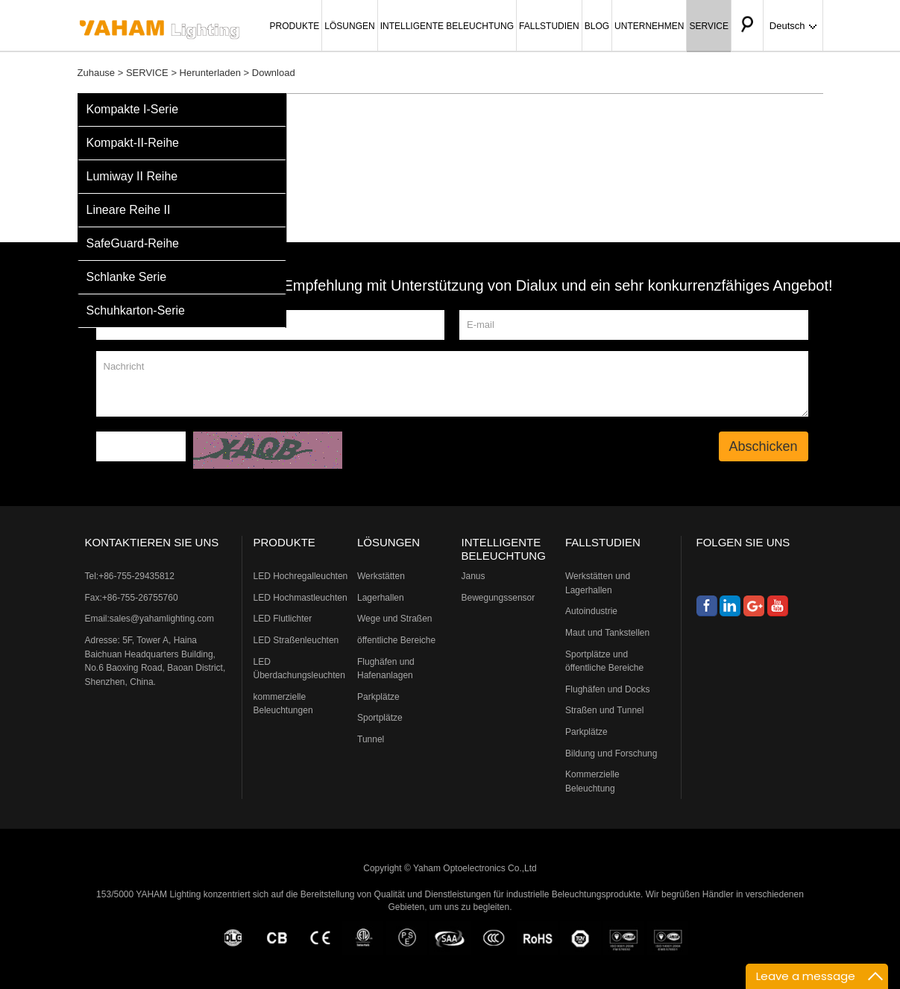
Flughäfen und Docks (607, 689)
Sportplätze (380, 717)
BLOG (597, 26)
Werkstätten (381, 576)
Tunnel (370, 739)
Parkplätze (378, 697)
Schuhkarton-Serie (136, 310)
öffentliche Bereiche (396, 640)
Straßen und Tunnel (604, 710)
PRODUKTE (295, 26)
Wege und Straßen (394, 618)
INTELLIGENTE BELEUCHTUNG (447, 26)
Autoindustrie (591, 611)
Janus (473, 576)
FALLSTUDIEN (549, 26)
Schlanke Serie (126, 277)
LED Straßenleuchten (296, 640)
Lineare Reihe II (128, 209)
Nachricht (452, 384)
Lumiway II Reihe (132, 176)
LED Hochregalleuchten (301, 576)
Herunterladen (210, 72)
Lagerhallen (380, 598)
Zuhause (97, 72)
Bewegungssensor (498, 598)
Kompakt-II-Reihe (133, 142)
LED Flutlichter (283, 618)
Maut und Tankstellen (607, 633)
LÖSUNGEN (349, 26)
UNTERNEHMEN (649, 26)
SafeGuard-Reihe (133, 243)
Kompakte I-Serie (132, 109)
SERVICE (708, 26)
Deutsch (793, 25)
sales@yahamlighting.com (162, 618)
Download (273, 72)
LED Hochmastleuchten (300, 598)
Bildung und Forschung (611, 753)
